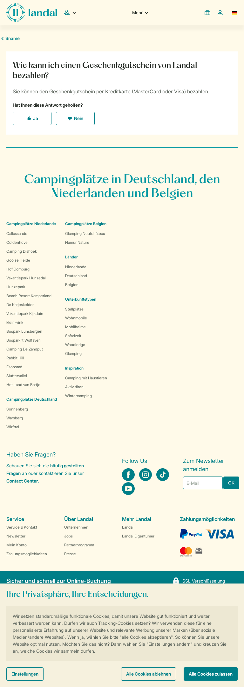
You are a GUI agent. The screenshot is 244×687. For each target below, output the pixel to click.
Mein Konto (16, 545)
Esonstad (14, 366)
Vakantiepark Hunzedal (26, 278)
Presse (70, 553)
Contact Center (22, 481)
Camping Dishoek (21, 251)
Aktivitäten (74, 386)
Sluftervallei (16, 375)
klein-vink (14, 322)
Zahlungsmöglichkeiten (26, 553)
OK (231, 482)
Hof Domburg (18, 269)
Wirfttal (12, 426)
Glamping (73, 353)
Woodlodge (75, 344)
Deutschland (76, 275)
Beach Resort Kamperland (28, 295)
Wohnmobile (76, 318)
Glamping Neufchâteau (85, 233)
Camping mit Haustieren (86, 378)
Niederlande (75, 266)
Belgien (71, 284)
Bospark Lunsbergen (24, 331)
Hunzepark (15, 286)
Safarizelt (73, 335)
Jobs (68, 536)
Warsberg (14, 418)
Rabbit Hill (15, 358)
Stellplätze (74, 309)
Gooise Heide (18, 260)
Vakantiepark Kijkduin (24, 313)
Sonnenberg (17, 409)
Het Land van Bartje (23, 384)
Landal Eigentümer (138, 536)
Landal (127, 527)
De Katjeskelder (20, 304)
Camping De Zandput (24, 349)
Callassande (16, 233)
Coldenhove (17, 242)
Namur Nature (77, 242)
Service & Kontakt (21, 527)
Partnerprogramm (79, 545)
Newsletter (15, 536)
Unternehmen (76, 527)
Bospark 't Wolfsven (23, 340)
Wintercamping (78, 395)
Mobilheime (75, 326)
